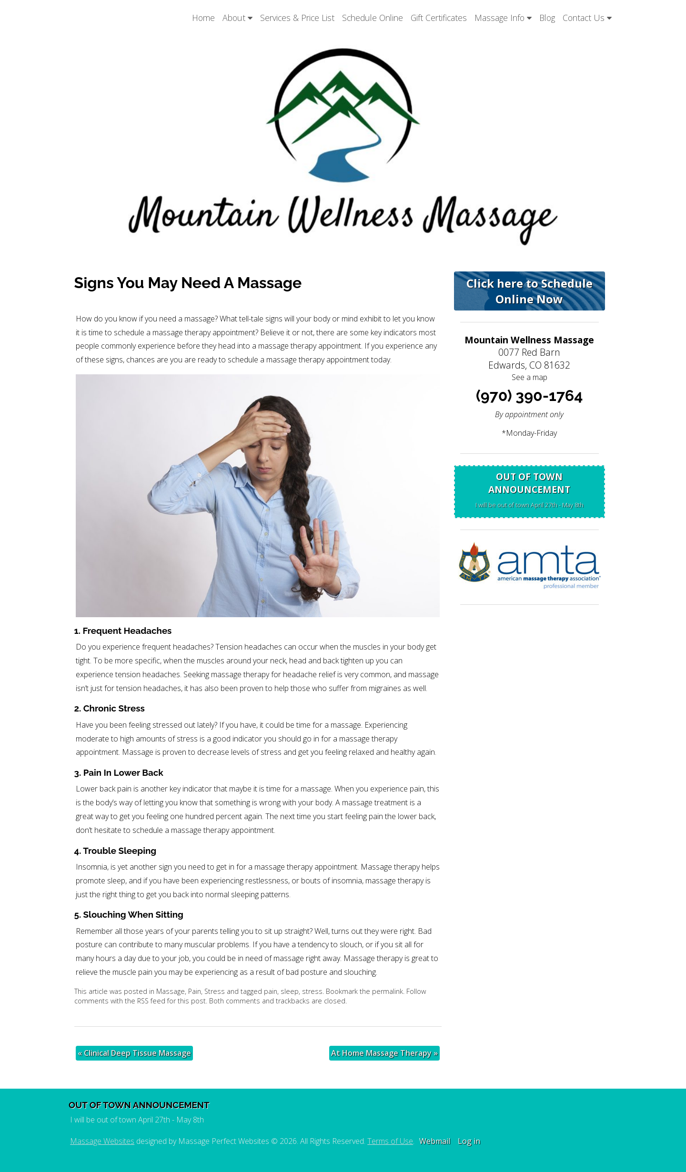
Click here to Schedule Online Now (529, 291)
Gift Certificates (439, 17)
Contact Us (587, 17)
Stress (214, 991)
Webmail (434, 1141)
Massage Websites (102, 1141)
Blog (547, 17)
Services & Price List (297, 17)
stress (312, 991)
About (237, 17)
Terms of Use (390, 1141)
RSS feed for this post (171, 1000)
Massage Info (503, 17)
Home (203, 17)
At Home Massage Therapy (384, 1053)
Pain (194, 991)
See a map (529, 377)
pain (270, 991)
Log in (469, 1141)
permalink (387, 991)
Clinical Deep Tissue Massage (134, 1053)
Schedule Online (372, 17)
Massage (170, 991)
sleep (290, 991)
